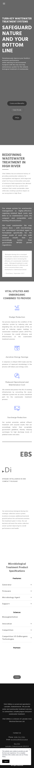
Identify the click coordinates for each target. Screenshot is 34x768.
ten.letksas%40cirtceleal (19, 739)
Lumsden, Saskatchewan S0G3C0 (17, 746)
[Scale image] (9, 491)
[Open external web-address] (17, 3)
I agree (6, 761)
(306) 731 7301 (19, 737)
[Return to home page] (17, 692)
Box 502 (17, 744)
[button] (17, 103)
